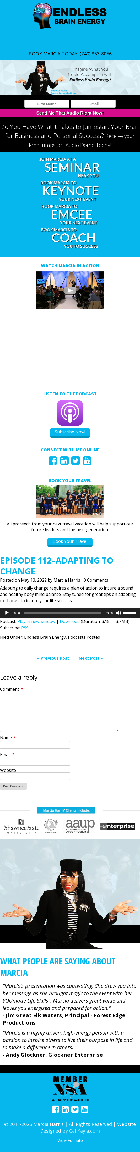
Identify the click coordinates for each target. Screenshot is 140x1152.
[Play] (6, 613)
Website (8, 770)
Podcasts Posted (84, 637)
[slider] (62, 613)
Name (8, 738)
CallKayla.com (84, 1131)
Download (70, 621)
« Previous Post (53, 658)
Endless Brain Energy (45, 637)
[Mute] (118, 613)
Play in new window (36, 621)
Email (7, 754)
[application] (70, 613)
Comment (11, 689)
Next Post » (91, 658)
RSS (25, 628)
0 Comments (96, 580)
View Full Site (70, 1140)
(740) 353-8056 (96, 53)
